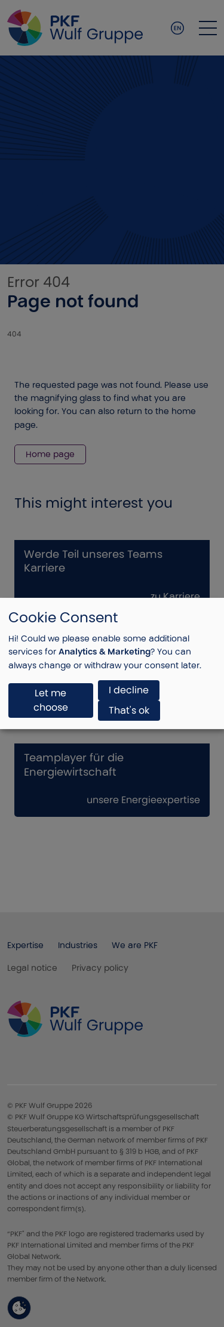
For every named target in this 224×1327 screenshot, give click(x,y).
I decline (129, 690)
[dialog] (112, 663)
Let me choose (50, 700)
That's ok (129, 710)
